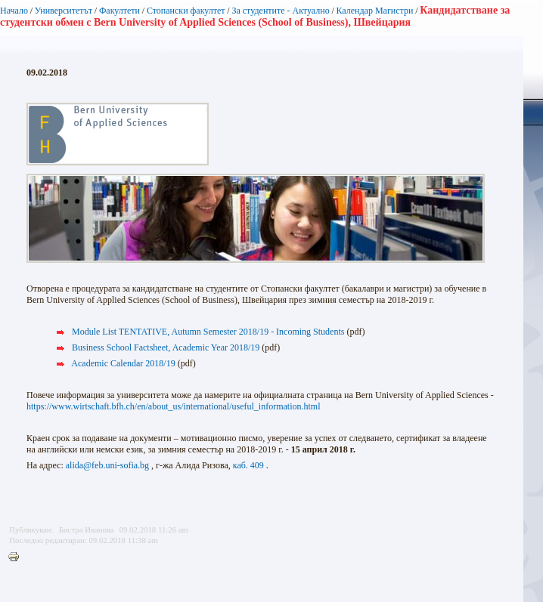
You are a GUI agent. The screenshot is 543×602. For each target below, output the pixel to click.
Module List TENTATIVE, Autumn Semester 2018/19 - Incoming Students (208, 331)
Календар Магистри (374, 10)
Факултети (119, 10)
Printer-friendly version (17, 557)
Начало (14, 10)
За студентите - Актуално (280, 10)
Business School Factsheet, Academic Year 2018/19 (165, 347)
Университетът (63, 10)
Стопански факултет (186, 10)
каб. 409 (248, 465)
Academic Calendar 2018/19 (123, 363)
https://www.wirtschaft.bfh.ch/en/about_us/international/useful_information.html (173, 406)
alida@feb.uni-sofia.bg (107, 465)
